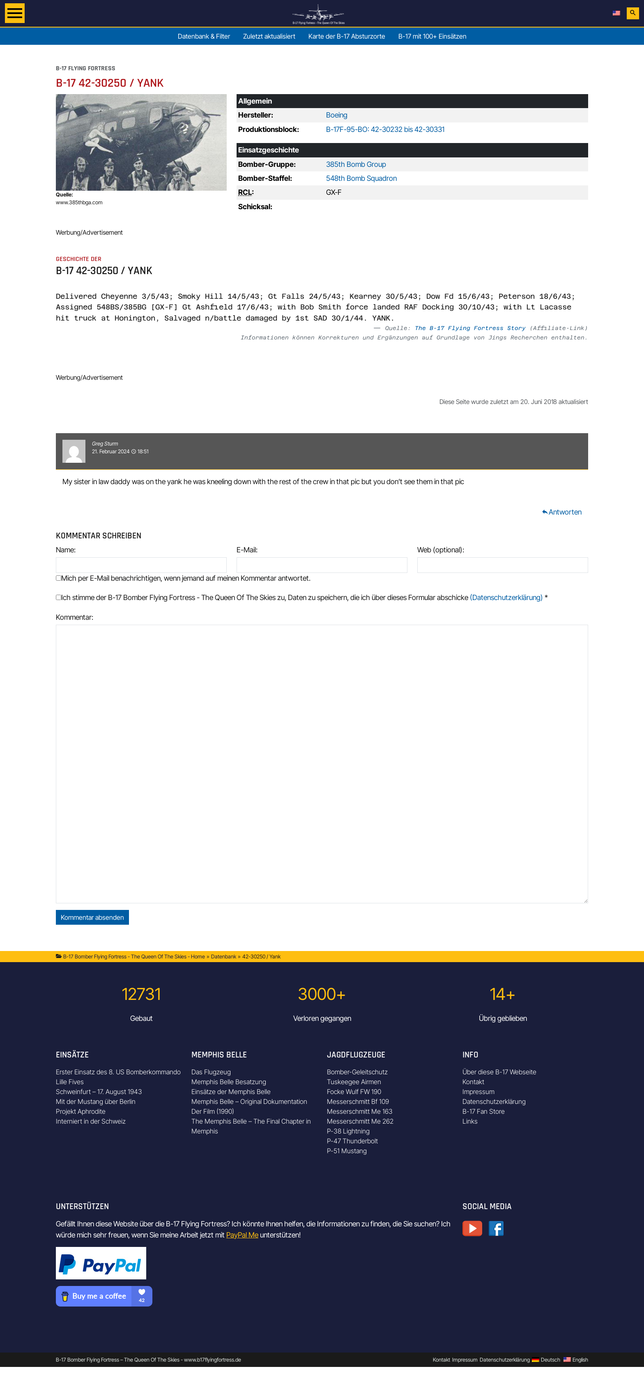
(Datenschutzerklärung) (506, 597)
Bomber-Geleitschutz (357, 1072)
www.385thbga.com (79, 202)
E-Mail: (247, 549)
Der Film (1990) (212, 1111)
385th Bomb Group (356, 164)
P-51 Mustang (347, 1151)
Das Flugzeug (211, 1072)
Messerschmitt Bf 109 (358, 1101)
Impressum (478, 1091)
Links (470, 1121)
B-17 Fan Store (483, 1111)
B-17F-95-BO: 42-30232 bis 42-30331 (385, 129)
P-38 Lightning (348, 1131)
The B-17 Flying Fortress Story (470, 328)
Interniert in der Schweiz (91, 1121)
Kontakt (473, 1082)
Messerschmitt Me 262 (360, 1121)
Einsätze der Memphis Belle (231, 1091)
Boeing (336, 115)
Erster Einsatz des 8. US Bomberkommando (118, 1072)
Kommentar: (74, 617)
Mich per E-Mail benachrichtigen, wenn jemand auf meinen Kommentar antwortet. (183, 578)
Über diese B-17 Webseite (499, 1072)
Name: (66, 549)
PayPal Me (242, 1234)
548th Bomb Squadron (361, 178)
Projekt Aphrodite (81, 1111)
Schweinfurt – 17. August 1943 (99, 1091)
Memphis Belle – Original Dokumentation (249, 1101)
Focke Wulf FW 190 (354, 1091)
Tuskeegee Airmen (354, 1082)
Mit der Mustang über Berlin (96, 1101)
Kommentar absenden (92, 917)
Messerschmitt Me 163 (360, 1111)
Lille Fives (70, 1082)
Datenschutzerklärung (494, 1101)
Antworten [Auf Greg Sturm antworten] (561, 512)
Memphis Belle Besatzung (228, 1082)
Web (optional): (440, 549)
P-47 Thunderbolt (352, 1141)
